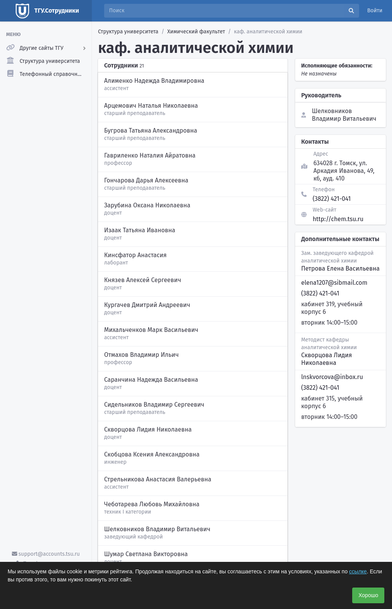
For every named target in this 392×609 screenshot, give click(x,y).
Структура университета (128, 31)
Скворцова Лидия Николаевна (326, 358)
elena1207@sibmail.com (334, 282)
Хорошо (368, 595)
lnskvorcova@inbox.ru (332, 377)
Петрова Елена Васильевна (340, 268)
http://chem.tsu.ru (338, 219)
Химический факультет (196, 31)
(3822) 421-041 (332, 198)
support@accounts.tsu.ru (46, 554)
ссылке (358, 571)
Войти (374, 10)
